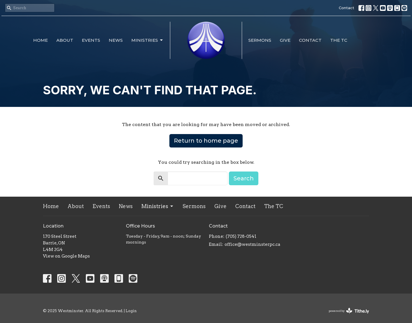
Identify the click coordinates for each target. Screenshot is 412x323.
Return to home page (206, 140)
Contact (346, 7)
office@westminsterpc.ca (252, 244)
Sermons (259, 40)
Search (243, 178)
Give (285, 40)
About (64, 40)
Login (131, 311)
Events (91, 40)
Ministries (147, 40)
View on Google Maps (66, 256)
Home (40, 40)
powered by (349, 310)
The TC (338, 40)
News (116, 40)
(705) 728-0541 (241, 236)
